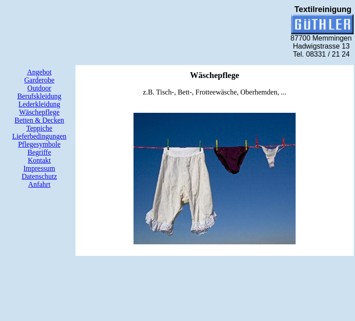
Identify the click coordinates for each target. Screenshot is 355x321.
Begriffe (39, 152)
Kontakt (39, 160)
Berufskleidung (39, 96)
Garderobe (39, 80)
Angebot (39, 72)
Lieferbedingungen (39, 136)
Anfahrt (39, 184)
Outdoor (39, 88)
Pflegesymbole (39, 144)
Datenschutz (39, 176)
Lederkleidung (39, 104)
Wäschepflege (39, 112)
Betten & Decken (39, 120)
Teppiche (39, 128)
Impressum (39, 168)
